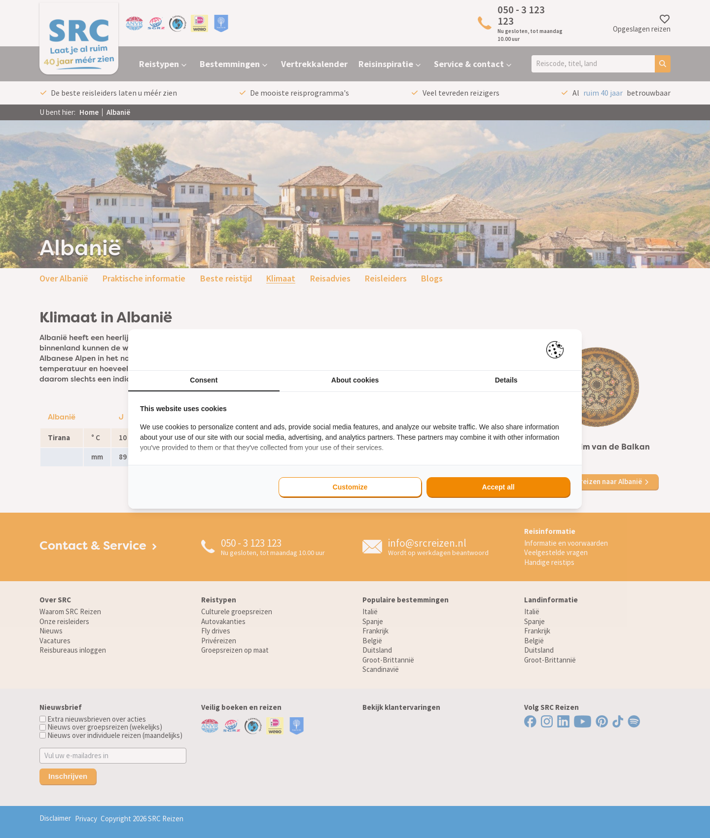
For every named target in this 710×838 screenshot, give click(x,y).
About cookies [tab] (355, 380)
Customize (350, 487)
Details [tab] (506, 380)
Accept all (498, 487)
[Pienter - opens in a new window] (558, 349)
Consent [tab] (203, 380)
